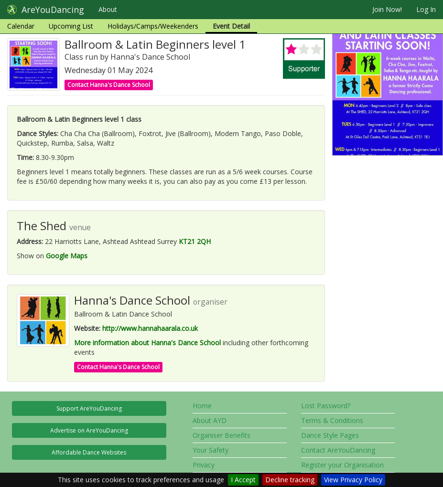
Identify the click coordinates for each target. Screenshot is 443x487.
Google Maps (66, 255)
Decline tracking (289, 479)
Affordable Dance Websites (89, 452)
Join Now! (387, 9)
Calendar (20, 26)
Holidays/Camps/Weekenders (153, 26)
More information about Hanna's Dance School (147, 342)
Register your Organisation (342, 464)
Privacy (204, 464)
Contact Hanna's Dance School (108, 85)
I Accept (243, 479)
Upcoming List (71, 26)
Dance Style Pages (330, 435)
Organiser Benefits (221, 435)
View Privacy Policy (353, 479)
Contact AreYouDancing (338, 450)
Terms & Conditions (332, 420)
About (107, 9)
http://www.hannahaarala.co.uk (150, 328)
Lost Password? (325, 405)
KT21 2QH (195, 241)
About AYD (210, 420)
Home (202, 405)
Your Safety (210, 450)
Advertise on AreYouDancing (89, 430)
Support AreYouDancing (89, 408)
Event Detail (231, 26)
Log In (426, 9)
